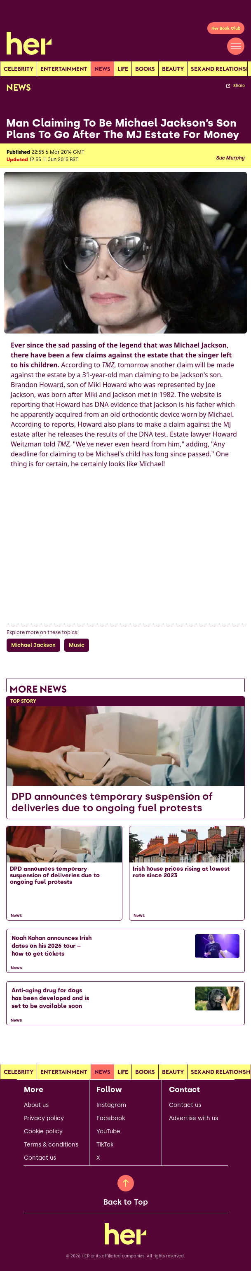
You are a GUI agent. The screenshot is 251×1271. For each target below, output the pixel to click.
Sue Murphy (230, 158)
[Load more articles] (125, 1043)
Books (145, 69)
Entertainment (63, 69)
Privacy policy (44, 1118)
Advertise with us (193, 1118)
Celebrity (18, 69)
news (102, 69)
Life (122, 69)
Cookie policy (43, 1131)
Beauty (173, 69)
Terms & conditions (51, 1145)
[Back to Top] (125, 1183)
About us (36, 1105)
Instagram (111, 1105)
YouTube (108, 1131)
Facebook (110, 1118)
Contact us (40, 1158)
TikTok (104, 1145)
